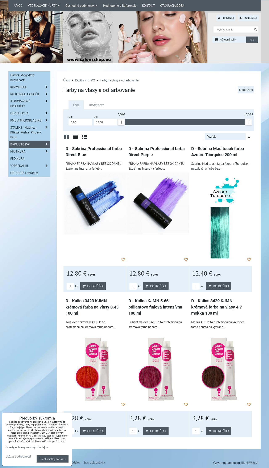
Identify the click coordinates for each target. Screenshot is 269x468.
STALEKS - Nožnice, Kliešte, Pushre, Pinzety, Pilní (30, 132)
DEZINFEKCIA (30, 113)
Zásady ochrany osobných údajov (26, 447)
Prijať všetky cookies (53, 459)
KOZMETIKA (30, 87)
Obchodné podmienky (81, 5)
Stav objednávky (94, 462)
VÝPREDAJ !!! (30, 165)
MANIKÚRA (30, 151)
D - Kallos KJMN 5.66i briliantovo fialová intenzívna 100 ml (155, 307)
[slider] (121, 122)
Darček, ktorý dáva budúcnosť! (22, 77)
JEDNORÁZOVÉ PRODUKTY (30, 104)
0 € (252, 39)
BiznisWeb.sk (249, 462)
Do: (105, 120)
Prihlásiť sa (226, 18)
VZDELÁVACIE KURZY (44, 5)
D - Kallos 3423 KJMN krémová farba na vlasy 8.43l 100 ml (93, 307)
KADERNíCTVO (30, 144)
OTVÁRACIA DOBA (172, 5)
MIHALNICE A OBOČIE (30, 94)
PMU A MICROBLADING (30, 120)
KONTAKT (148, 5)
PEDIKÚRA (17, 158)
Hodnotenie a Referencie (120, 5)
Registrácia (248, 18)
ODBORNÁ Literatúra (24, 173)
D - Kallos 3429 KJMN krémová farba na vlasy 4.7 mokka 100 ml (216, 307)
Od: (80, 120)
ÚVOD (18, 5)
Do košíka (93, 286)
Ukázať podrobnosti (18, 456)
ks (72, 286)
